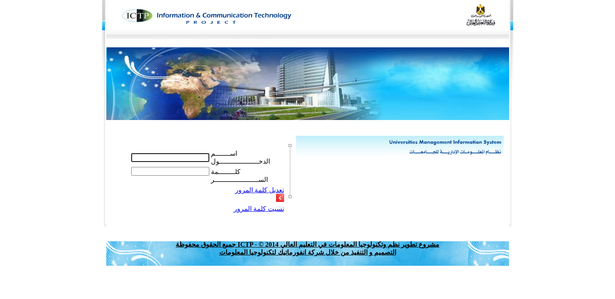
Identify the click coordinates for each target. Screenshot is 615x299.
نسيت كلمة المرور (259, 208)
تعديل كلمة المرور (259, 190)
